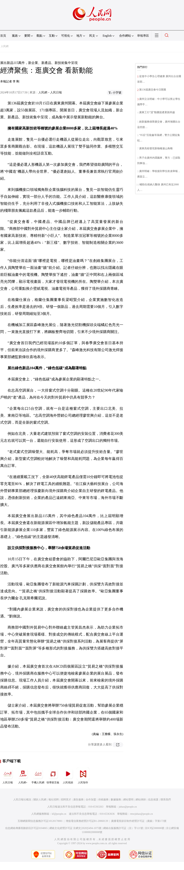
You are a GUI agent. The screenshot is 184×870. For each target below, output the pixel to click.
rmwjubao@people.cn (141, 813)
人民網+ (22, 775)
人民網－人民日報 (50, 92)
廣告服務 (78, 799)
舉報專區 (143, 35)
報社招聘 (53, 799)
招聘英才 (66, 799)
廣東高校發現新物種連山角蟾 (156, 148)
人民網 (4, 46)
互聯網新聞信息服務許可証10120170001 (40, 821)
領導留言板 (52, 775)
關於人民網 (39, 799)
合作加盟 (91, 799)
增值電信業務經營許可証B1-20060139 (87, 821)
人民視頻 (68, 775)
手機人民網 (37, 775)
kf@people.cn (59, 813)
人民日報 (7, 775)
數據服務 (116, 799)
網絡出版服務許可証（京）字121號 (123, 828)
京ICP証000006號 (154, 828)
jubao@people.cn (128, 806)
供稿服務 (103, 799)
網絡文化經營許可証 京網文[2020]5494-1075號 (75, 828)
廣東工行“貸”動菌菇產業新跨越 (157, 112)
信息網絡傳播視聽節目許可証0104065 (26, 828)
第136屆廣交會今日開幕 (152, 89)
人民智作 (83, 775)
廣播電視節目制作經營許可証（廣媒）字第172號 (138, 821)
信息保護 (153, 799)
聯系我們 (165, 799)
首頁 (3, 35)
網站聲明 (128, 799)
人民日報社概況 (22, 799)
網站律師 (141, 799)
